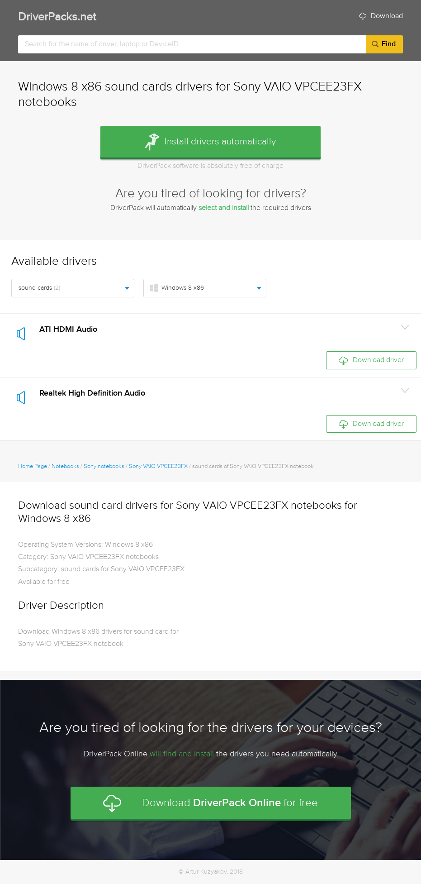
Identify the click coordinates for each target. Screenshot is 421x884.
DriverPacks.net (57, 17)
